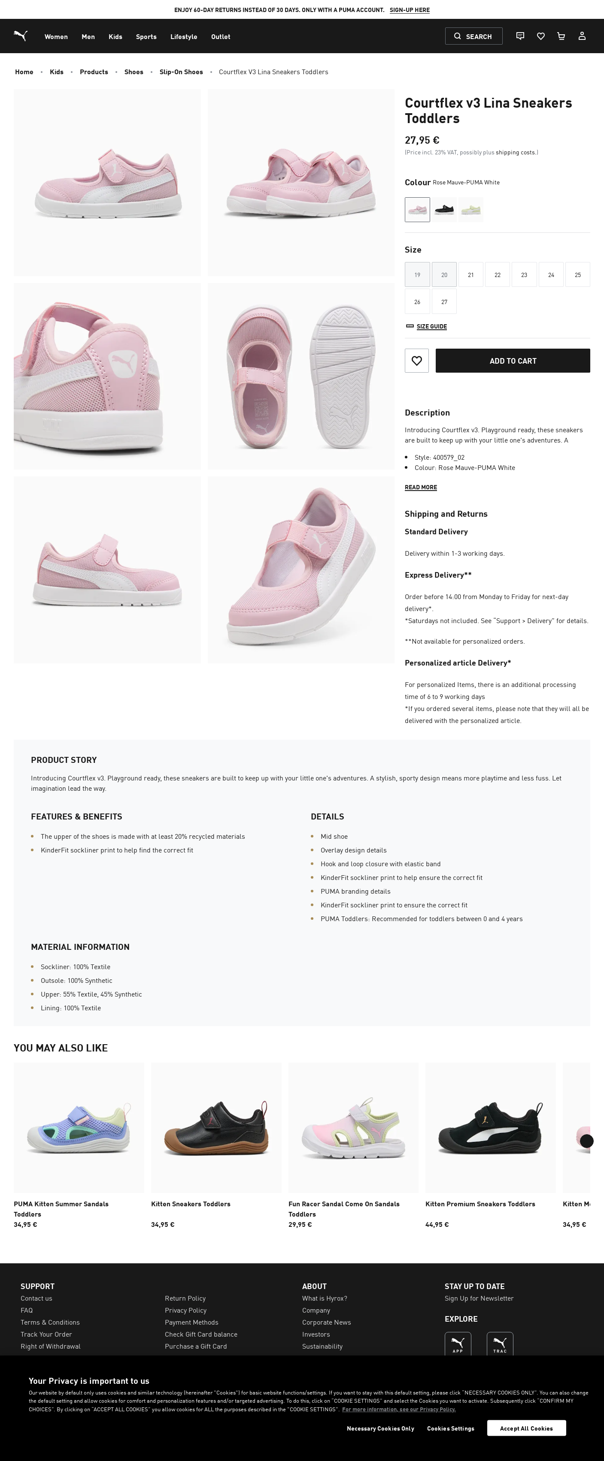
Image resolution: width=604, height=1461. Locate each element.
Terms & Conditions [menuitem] (50, 1321)
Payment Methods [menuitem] (192, 1321)
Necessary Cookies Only (380, 1428)
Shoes (133, 71)
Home (24, 71)
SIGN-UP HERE (410, 9)
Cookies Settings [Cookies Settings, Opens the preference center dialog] (450, 1428)
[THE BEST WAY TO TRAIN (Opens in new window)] (500, 1345)
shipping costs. (516, 152)
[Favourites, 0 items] (540, 36)
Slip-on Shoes (181, 71)
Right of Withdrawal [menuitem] (51, 1346)
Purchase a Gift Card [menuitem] (196, 1346)
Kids (57, 71)
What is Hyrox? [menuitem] (324, 1297)
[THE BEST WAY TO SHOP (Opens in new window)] (458, 1345)
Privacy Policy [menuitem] (185, 1309)
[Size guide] (426, 326)
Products (94, 71)
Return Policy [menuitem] (185, 1297)
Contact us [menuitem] (36, 1297)
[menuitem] (56, 36)
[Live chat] (519, 36)
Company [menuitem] (316, 1309)
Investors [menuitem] (316, 1333)
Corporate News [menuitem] (326, 1321)
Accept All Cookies (526, 1428)
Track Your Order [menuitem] (46, 1333)
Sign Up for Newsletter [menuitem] (479, 1297)
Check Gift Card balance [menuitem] (201, 1333)
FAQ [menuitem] (27, 1309)
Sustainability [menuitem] (322, 1346)
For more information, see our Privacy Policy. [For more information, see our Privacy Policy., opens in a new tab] (399, 1409)
